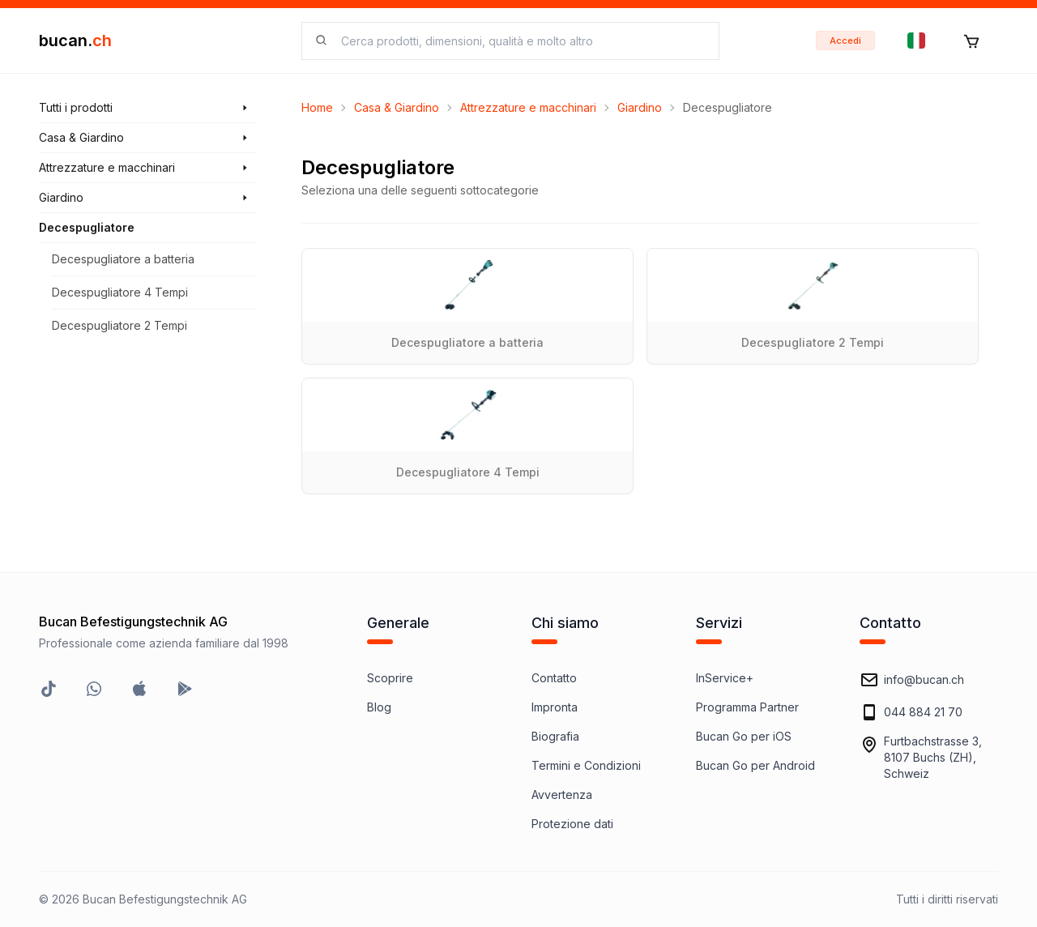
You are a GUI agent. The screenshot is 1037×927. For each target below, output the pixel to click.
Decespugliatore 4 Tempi (120, 292)
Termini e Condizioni (586, 765)
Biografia (555, 736)
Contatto (554, 678)
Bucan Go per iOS (744, 736)
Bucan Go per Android (755, 765)
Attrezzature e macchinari (528, 107)
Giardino (639, 107)
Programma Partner (747, 707)
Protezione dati (572, 824)
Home (317, 107)
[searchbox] (520, 41)
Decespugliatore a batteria (123, 259)
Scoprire (390, 678)
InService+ (724, 678)
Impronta (554, 707)
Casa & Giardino (396, 107)
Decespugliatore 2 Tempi (119, 325)
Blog (379, 707)
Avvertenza (561, 794)
